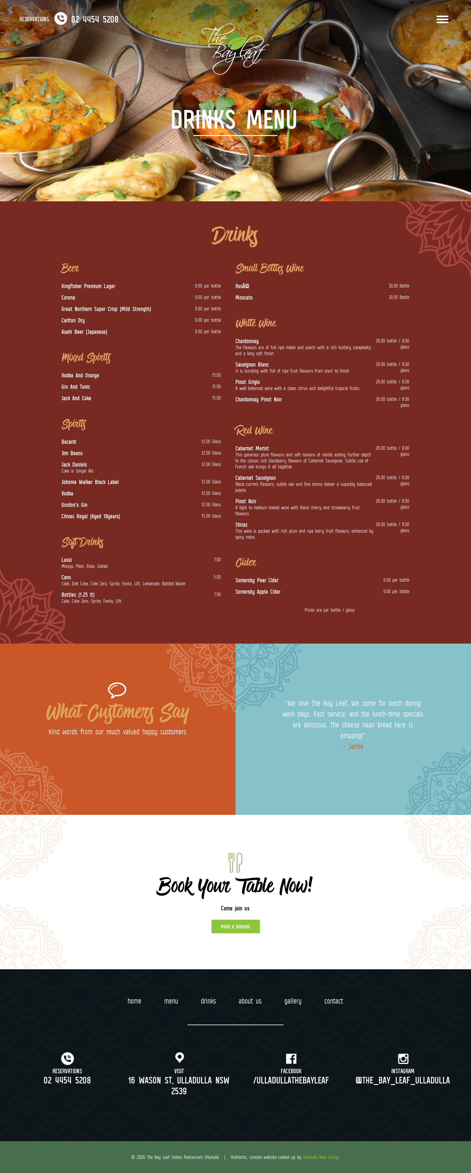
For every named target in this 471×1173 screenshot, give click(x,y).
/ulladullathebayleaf (292, 1079)
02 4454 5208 (67, 1079)
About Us (250, 1000)
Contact (334, 1000)
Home (135, 1000)
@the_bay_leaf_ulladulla (403, 1079)
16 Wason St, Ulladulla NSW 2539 (179, 1085)
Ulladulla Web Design (321, 1157)
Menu (171, 1000)
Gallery (293, 1000)
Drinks (208, 1000)
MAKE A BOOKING (235, 926)
